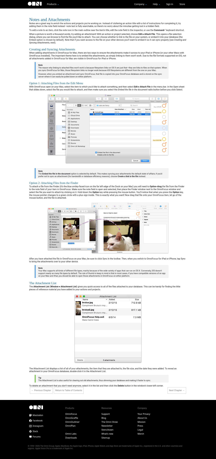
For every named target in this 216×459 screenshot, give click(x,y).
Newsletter (107, 425)
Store (182, 4)
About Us (142, 417)
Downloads (71, 437)
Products (52, 4)
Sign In (169, 4)
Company (139, 4)
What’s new (107, 433)
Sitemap (105, 437)
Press (140, 425)
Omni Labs (70, 433)
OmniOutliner (72, 421)
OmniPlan (70, 425)
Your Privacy (143, 413)
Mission (141, 421)
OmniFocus (71, 413)
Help (155, 4)
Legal (140, 429)
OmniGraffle (71, 417)
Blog (103, 417)
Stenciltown (107, 429)
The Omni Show (109, 421)
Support (105, 413)
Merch (140, 433)
